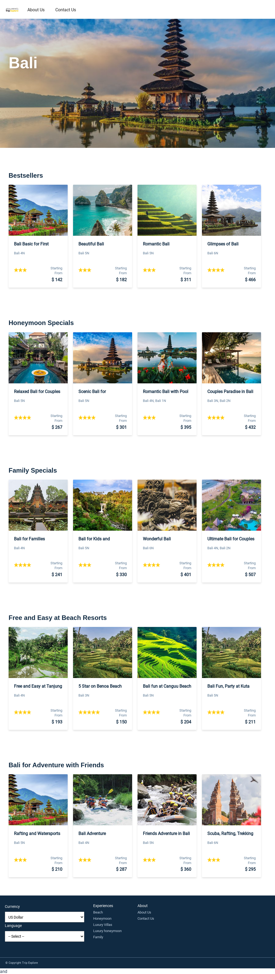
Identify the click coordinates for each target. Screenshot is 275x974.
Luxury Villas (102, 924)
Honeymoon (102, 918)
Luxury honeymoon (107, 930)
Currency (12, 906)
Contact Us (65, 9)
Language (13, 925)
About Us (36, 9)
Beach (98, 912)
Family (98, 936)
